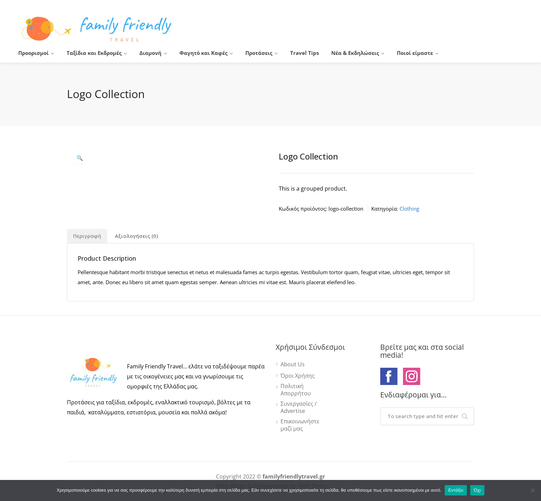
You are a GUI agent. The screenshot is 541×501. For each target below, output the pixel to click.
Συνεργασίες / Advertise (299, 407)
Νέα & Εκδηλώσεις (355, 52)
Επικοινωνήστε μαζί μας (300, 425)
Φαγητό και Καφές (203, 52)
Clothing (409, 208)
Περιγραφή (87, 235)
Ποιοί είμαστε (415, 52)
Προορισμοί (33, 52)
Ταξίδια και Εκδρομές (94, 52)
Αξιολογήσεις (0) (136, 235)
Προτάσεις (258, 52)
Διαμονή (150, 52)
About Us (293, 364)
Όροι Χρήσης (298, 375)
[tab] (87, 236)
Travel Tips (304, 52)
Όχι (477, 490)
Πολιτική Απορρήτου (296, 390)
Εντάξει (455, 490)
